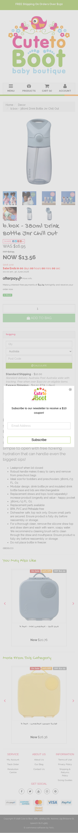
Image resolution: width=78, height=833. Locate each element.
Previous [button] (5, 603)
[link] (21, 790)
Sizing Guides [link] (65, 780)
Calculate (39, 365)
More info (17, 278)
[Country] (39, 351)
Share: (14, 241)
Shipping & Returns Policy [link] (64, 772)
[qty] (39, 308)
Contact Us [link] (39, 769)
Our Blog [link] (39, 764)
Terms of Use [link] (65, 760)
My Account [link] (13, 760)
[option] (39, 608)
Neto (51, 827)
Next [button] (73, 603)
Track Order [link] (13, 764)
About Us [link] (39, 760)
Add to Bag (39, 318)
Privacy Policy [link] (65, 764)
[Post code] (39, 358)
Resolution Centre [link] (13, 771)
